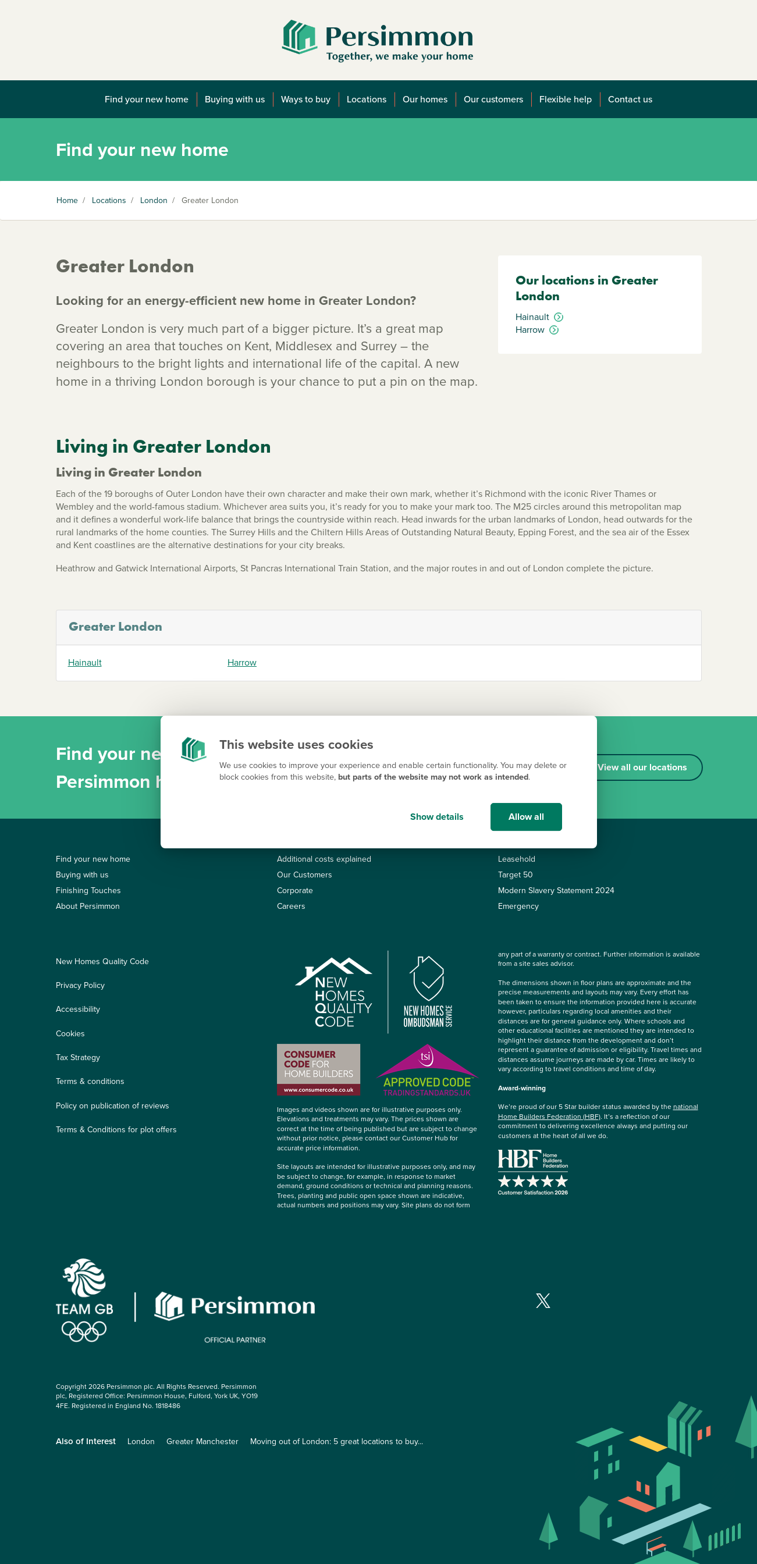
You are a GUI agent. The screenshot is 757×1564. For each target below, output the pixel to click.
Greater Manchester (202, 1441)
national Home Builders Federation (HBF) (598, 1111)
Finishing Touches (88, 890)
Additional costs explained (324, 859)
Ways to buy (305, 99)
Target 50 (515, 875)
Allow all (526, 816)
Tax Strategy (78, 1057)
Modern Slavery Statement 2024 (556, 890)
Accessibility (78, 1009)
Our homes (425, 99)
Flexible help (565, 99)
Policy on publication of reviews (112, 1106)
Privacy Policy (80, 985)
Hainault (85, 662)
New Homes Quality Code (102, 961)
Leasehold (516, 859)
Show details (437, 816)
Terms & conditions (90, 1081)
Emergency (518, 906)
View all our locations (642, 767)
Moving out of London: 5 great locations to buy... (336, 1441)
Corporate (295, 890)
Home (67, 200)
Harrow (242, 662)
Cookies (70, 1034)
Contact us (630, 99)
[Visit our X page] (543, 1300)
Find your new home (147, 99)
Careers (291, 906)
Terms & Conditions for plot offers (116, 1130)
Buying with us (235, 99)
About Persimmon (88, 906)
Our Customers (304, 875)
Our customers (493, 99)
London (154, 200)
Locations (366, 99)
